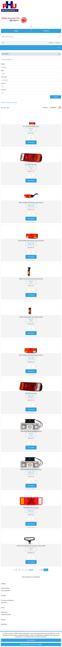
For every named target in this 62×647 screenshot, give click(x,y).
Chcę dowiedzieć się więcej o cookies (31, 644)
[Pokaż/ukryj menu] (59, 48)
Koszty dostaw (5, 588)
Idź (46, 569)
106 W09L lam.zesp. (31, 393)
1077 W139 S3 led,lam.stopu (31, 126)
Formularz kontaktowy (7, 600)
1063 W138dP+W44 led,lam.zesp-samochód (31, 240)
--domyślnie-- (53, 107)
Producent (4, 77)
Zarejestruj (46, 31)
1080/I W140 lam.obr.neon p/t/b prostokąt (31, 317)
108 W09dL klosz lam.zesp (31, 507)
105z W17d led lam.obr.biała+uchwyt (30, 431)
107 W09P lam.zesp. (31, 164)
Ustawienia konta (6, 614)
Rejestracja (4, 612)
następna (30, 569)
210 (42, 569)
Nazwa (3, 64)
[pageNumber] (36, 570)
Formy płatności (5, 590)
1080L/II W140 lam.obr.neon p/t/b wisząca (31, 279)
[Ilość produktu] (31, 137)
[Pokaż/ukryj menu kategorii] (59, 54)
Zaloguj (16, 31)
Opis (2, 70)
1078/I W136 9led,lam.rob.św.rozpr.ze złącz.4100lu (31, 546)
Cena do (3, 89)
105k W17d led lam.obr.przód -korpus (31, 469)
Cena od (3, 83)
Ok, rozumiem (31, 640)
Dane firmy (4, 602)
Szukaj (59, 36)
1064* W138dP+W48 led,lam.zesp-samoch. (31, 202)
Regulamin (4, 624)
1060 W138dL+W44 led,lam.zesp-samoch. (31, 355)
